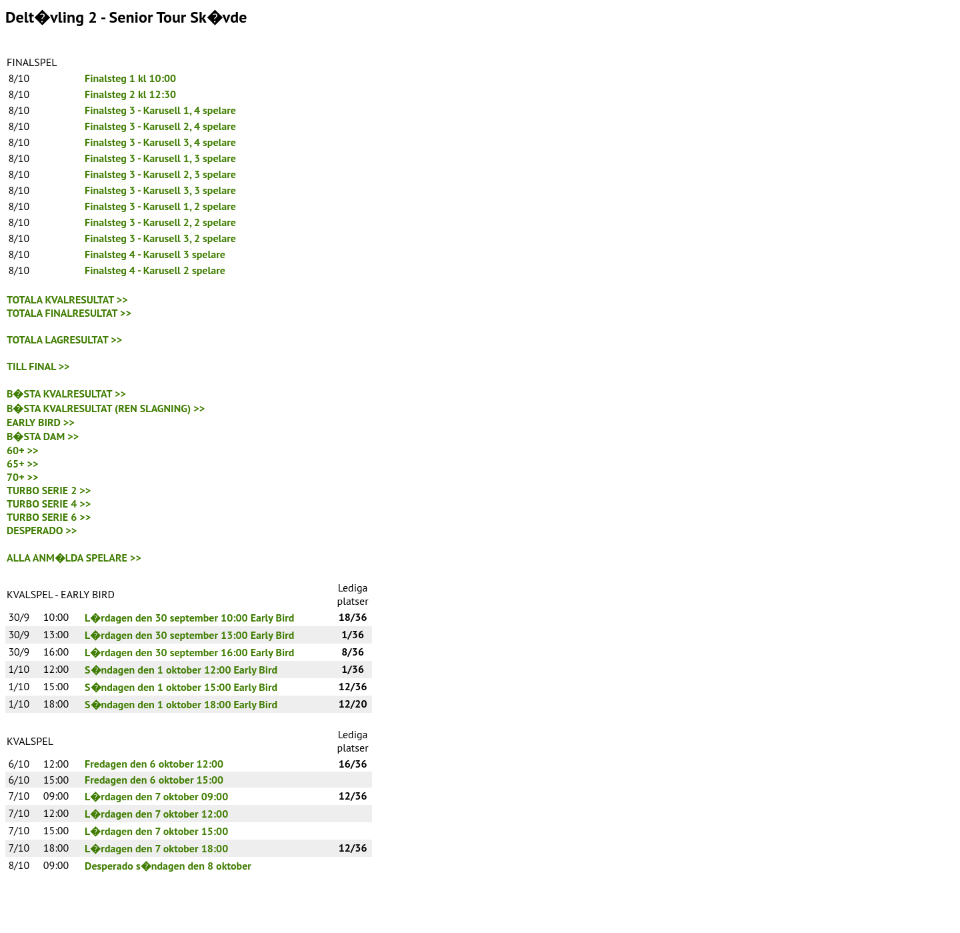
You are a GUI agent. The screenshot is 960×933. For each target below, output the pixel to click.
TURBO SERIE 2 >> (49, 490)
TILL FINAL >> (38, 366)
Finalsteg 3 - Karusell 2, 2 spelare (160, 222)
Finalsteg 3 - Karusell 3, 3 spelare (160, 190)
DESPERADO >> (42, 530)
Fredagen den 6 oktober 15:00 (154, 779)
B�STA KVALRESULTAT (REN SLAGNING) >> (106, 408)
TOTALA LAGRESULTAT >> (64, 339)
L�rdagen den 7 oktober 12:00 (156, 813)
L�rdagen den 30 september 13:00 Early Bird (189, 635)
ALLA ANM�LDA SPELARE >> (74, 557)
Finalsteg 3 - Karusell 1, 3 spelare (160, 158)
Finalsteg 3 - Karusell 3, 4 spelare (160, 142)
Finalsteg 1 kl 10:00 (130, 78)
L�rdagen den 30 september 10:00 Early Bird (189, 617)
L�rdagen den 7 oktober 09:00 (156, 796)
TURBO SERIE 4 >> (49, 503)
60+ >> (23, 450)
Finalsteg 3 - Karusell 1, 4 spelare (160, 110)
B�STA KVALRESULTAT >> (66, 393)
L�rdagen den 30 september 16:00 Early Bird (189, 652)
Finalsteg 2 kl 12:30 (130, 94)
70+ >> (23, 477)
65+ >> (23, 463)
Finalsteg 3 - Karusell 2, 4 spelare (160, 126)
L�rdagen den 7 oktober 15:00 (156, 831)
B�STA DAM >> (43, 436)
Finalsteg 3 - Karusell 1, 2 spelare (160, 206)
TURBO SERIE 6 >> (49, 517)
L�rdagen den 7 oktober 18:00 (156, 848)
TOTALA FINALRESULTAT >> (69, 312)
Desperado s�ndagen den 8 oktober (168, 865)
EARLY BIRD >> (41, 422)
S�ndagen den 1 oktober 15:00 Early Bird (181, 687)
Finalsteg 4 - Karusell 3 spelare (155, 254)
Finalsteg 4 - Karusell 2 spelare (155, 270)
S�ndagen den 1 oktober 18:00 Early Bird (181, 704)
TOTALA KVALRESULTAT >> (67, 299)
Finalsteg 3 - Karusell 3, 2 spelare (160, 238)
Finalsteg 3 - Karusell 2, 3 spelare (160, 174)
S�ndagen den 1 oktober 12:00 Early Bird (181, 669)
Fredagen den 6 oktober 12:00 (154, 763)
